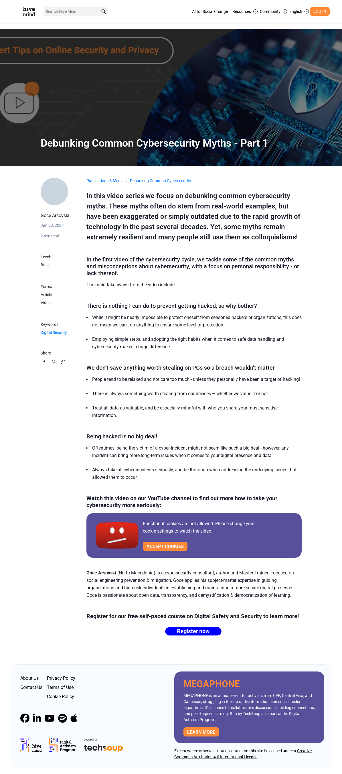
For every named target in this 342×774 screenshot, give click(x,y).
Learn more (201, 732)
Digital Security (54, 332)
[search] (103, 11)
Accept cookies (165, 546)
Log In (319, 11)
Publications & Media (105, 180)
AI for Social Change (210, 11)
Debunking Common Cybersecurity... (162, 180)
